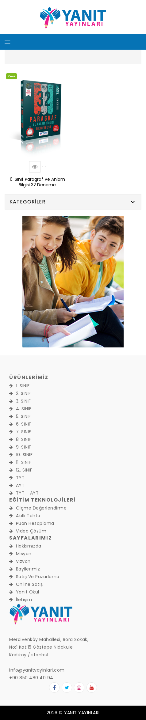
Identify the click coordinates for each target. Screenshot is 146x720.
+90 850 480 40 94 (31, 678)
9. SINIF (20, 447)
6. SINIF (20, 424)
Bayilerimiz (24, 569)
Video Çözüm (27, 531)
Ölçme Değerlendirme (38, 508)
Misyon (20, 554)
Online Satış (26, 584)
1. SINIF (19, 386)
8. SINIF (20, 439)
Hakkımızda (25, 546)
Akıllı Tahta (24, 516)
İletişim (20, 600)
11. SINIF (20, 462)
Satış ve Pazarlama (34, 577)
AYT (17, 485)
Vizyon (20, 561)
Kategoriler (27, 201)
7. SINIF (20, 432)
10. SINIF (21, 455)
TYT (17, 478)
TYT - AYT (24, 493)
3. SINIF (20, 401)
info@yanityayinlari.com (37, 670)
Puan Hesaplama (31, 523)
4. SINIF (20, 409)
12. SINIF (20, 470)
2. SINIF (20, 393)
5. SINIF (20, 416)
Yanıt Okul (24, 592)
